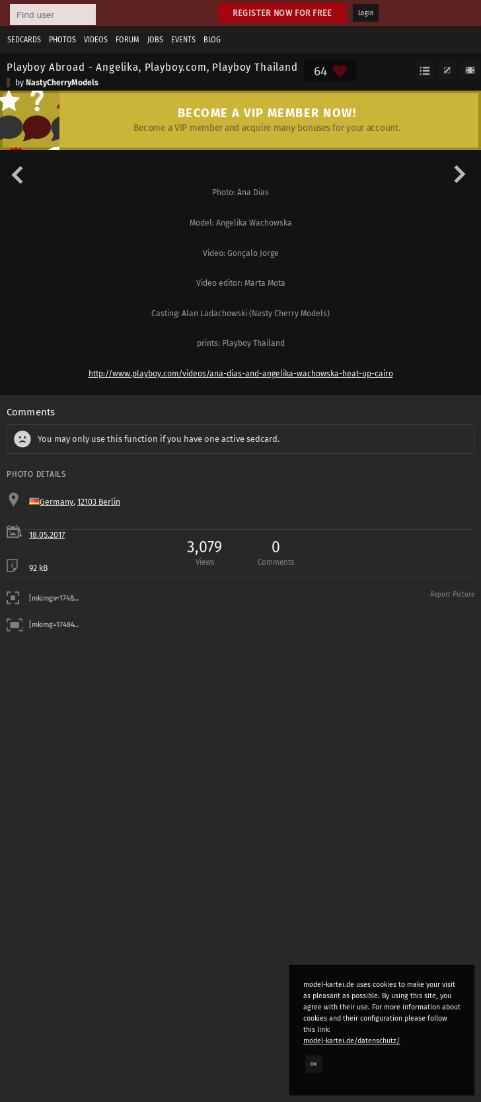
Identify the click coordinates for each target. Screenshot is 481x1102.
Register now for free (282, 13)
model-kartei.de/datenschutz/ (351, 1041)
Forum (127, 39)
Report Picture (452, 595)
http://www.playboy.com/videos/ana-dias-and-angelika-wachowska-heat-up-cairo (241, 373)
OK (314, 1063)
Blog (212, 39)
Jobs (155, 39)
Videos (96, 39)
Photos (62, 39)
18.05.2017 (47, 535)
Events (183, 39)
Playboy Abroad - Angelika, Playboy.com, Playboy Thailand (152, 66)
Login (365, 13)
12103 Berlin (98, 502)
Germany (56, 502)
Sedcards (24, 39)
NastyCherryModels (62, 82)
